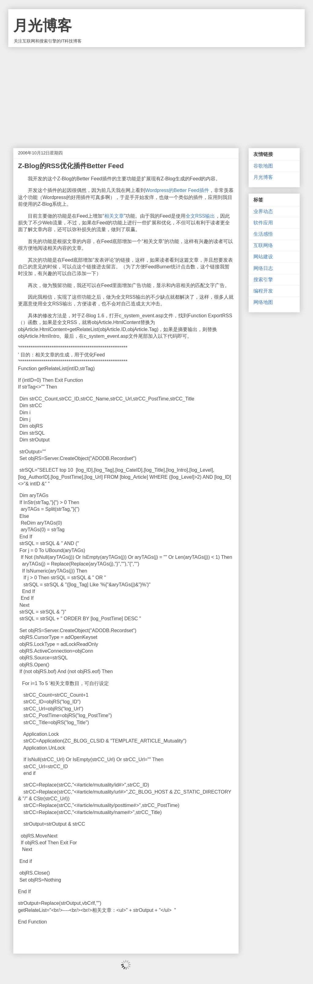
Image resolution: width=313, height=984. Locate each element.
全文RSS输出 (200, 216)
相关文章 (114, 216)
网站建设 (263, 256)
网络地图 (263, 302)
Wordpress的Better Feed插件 (177, 190)
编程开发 (263, 290)
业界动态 (263, 211)
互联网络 (263, 245)
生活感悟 (263, 234)
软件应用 (263, 222)
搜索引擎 (263, 279)
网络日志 (263, 268)
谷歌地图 (263, 165)
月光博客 (42, 25)
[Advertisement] (156, 93)
